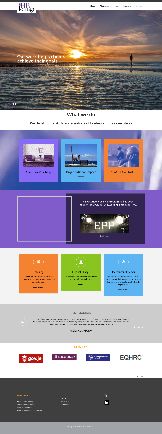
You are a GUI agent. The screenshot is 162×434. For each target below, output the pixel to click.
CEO (62, 395)
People (117, 6)
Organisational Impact (26, 405)
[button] (137, 376)
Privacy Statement (74, 426)
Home (92, 6)
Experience (128, 6)
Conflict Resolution (24, 408)
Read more (104, 236)
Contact (139, 6)
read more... (38, 287)
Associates (65, 401)
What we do (105, 6)
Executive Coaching (25, 402)
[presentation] (134, 327)
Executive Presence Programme (29, 411)
